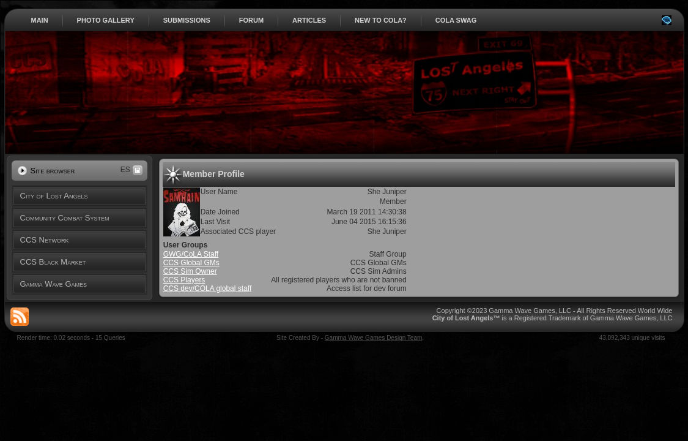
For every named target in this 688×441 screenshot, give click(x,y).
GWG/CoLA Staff (190, 254)
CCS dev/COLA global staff (207, 288)
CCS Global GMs (191, 262)
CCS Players (184, 280)
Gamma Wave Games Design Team (374, 337)
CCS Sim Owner (190, 271)
